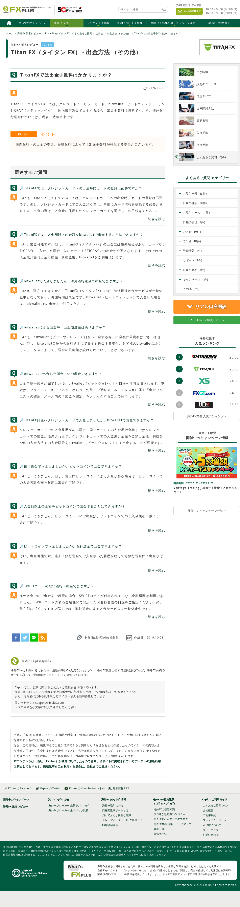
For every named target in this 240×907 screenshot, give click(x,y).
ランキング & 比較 (98, 23)
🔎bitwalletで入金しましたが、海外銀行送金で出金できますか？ (71, 281)
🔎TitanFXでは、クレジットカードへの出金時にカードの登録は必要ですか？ (81, 188)
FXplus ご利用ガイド (220, 23)
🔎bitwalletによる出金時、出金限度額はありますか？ (63, 327)
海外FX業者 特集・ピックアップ (172, 824)
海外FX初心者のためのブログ (171, 819)
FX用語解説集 (110, 825)
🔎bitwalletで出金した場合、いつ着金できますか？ (61, 373)
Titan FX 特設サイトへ (207, 320)
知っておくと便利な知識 (116, 815)
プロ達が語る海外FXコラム (169, 814)
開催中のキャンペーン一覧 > (207, 511)
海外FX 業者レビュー (67, 23)
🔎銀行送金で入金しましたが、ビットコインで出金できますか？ (71, 466)
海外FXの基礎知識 (164, 809)
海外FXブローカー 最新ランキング (68, 805)
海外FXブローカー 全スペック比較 (68, 810)
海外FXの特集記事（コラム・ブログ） (174, 23)
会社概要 (208, 810)
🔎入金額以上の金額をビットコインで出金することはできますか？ (72, 506)
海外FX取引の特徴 (112, 805)
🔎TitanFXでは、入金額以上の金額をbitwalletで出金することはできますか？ (81, 234)
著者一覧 (159, 829)
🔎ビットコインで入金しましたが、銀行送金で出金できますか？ (71, 546)
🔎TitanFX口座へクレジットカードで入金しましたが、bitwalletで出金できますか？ (87, 420)
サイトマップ (211, 830)
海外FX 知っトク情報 (129, 23)
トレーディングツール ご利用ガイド (123, 820)
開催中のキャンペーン (32, 23)
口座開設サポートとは (115, 810)
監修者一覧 (160, 834)
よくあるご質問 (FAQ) (216, 805)
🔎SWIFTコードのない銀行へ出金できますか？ (57, 586)
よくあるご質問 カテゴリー (207, 177)
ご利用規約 (209, 815)
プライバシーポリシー (216, 820)
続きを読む (156, 219)
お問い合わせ (211, 835)
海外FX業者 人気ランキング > (206, 416)
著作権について (212, 825)
